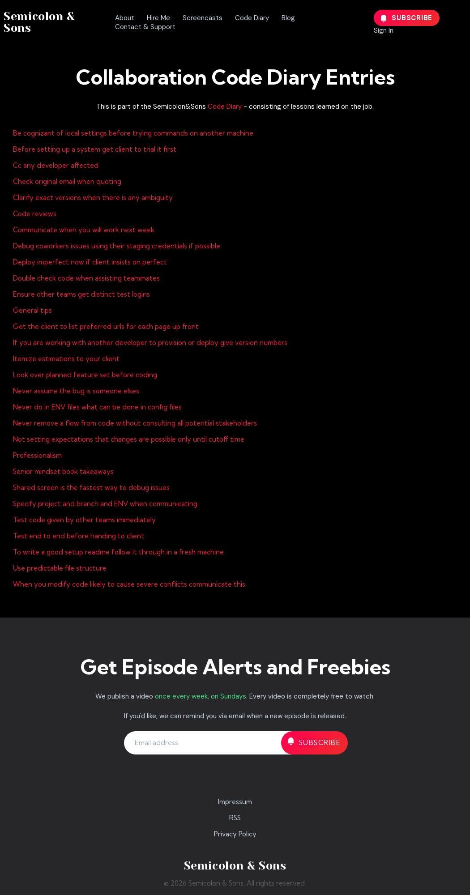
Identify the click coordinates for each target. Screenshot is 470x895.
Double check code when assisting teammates (86, 278)
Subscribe (407, 17)
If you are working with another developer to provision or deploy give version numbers (150, 342)
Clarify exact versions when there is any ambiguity (93, 197)
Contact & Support (145, 26)
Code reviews (34, 213)
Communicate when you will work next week (83, 230)
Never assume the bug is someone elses (76, 391)
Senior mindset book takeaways (63, 471)
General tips (32, 310)
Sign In (383, 30)
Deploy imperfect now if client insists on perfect (90, 262)
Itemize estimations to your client (66, 358)
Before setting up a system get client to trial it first (94, 149)
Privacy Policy (235, 834)
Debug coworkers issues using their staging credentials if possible (116, 246)
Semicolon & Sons (39, 22)
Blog (288, 17)
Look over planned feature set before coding (85, 375)
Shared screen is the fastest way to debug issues (91, 487)
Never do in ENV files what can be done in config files (97, 407)
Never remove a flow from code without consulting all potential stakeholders (135, 423)
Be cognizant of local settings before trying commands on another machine (133, 133)
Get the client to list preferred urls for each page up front (106, 326)
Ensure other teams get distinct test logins (81, 294)
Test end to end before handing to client (78, 536)
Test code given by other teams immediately (84, 520)
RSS (235, 818)
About (124, 17)
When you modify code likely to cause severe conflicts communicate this (129, 584)
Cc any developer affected (55, 165)
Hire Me (158, 17)
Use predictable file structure (60, 568)
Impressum (235, 801)
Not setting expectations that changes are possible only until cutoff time (128, 439)
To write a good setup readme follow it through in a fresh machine (118, 552)
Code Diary (252, 17)
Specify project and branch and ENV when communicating (105, 503)
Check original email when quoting (67, 181)
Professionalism (37, 455)
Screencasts (202, 17)
